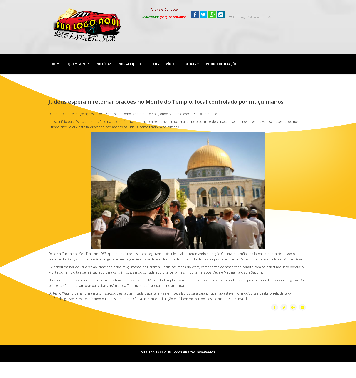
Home (56, 64)
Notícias (104, 64)
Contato (60, 84)
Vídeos (172, 64)
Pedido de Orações (222, 64)
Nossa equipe (130, 64)
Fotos (153, 64)
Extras (190, 64)
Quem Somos (79, 64)
